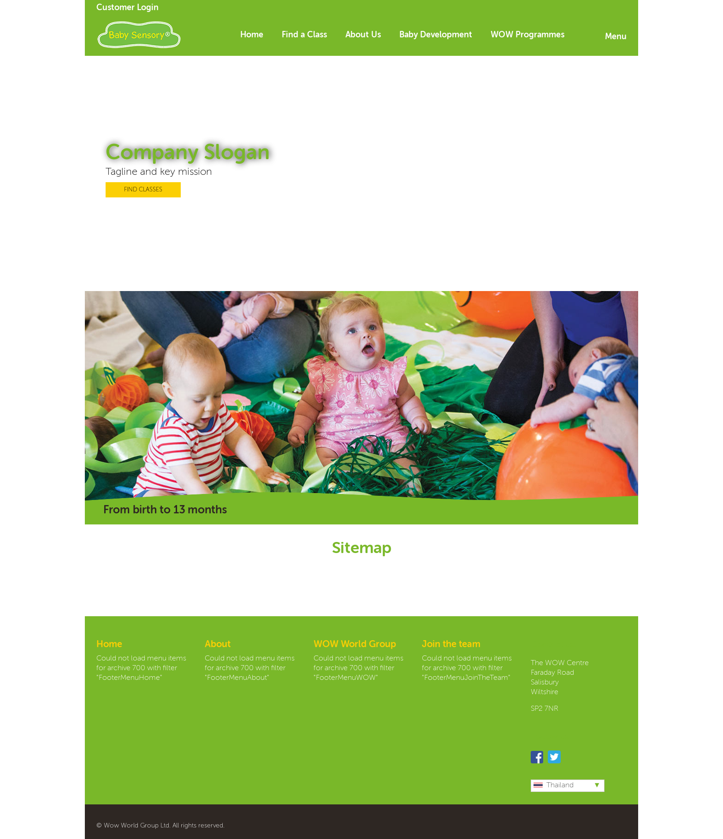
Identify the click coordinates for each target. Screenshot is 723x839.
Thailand (553, 785)
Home (251, 35)
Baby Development (435, 35)
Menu (616, 37)
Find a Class (304, 35)
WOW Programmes (527, 35)
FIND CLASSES (143, 190)
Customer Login (127, 8)
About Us (363, 35)
